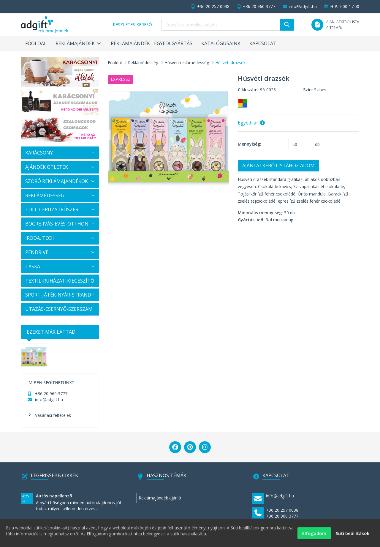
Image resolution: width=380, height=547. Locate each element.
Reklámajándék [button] (79, 43)
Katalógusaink (220, 43)
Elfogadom (314, 536)
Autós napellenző (54, 496)
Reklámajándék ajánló (160, 498)
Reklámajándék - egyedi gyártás (151, 43)
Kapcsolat (262, 43)
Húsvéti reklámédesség (186, 62)
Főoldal (36, 43)
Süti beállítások (352, 536)
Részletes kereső (132, 24)
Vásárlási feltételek (53, 415)
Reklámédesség (143, 62)
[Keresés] (287, 25)
